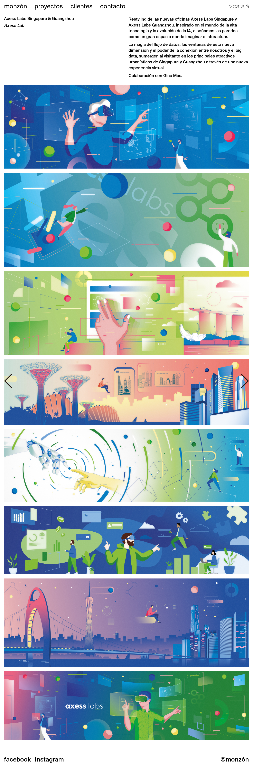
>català (239, 6)
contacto (112, 6)
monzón (15, 6)
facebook (17, 759)
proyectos (49, 6)
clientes (82, 6)
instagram (49, 759)
